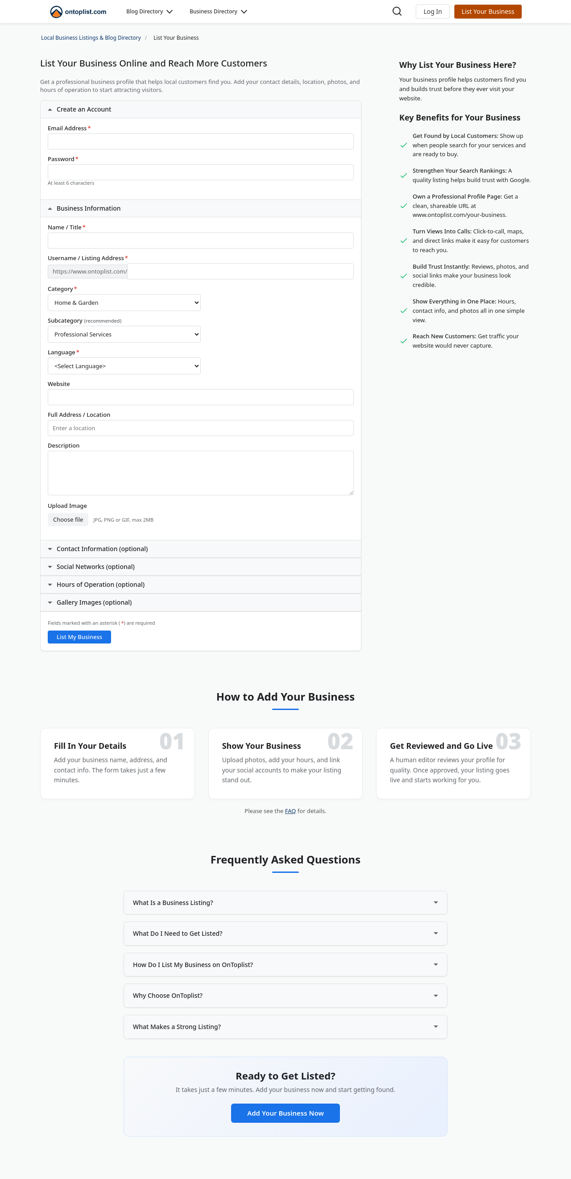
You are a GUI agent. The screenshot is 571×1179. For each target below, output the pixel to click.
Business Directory (213, 11)
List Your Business (488, 11)
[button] (432, 11)
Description (63, 445)
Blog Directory (144, 11)
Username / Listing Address (88, 258)
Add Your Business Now (285, 1112)
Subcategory (84, 321)
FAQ (290, 811)
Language (63, 352)
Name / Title (67, 227)
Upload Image (67, 506)
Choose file (68, 519)
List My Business (79, 637)
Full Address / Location (79, 415)
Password (63, 159)
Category (62, 289)
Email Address (69, 128)
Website (59, 384)
